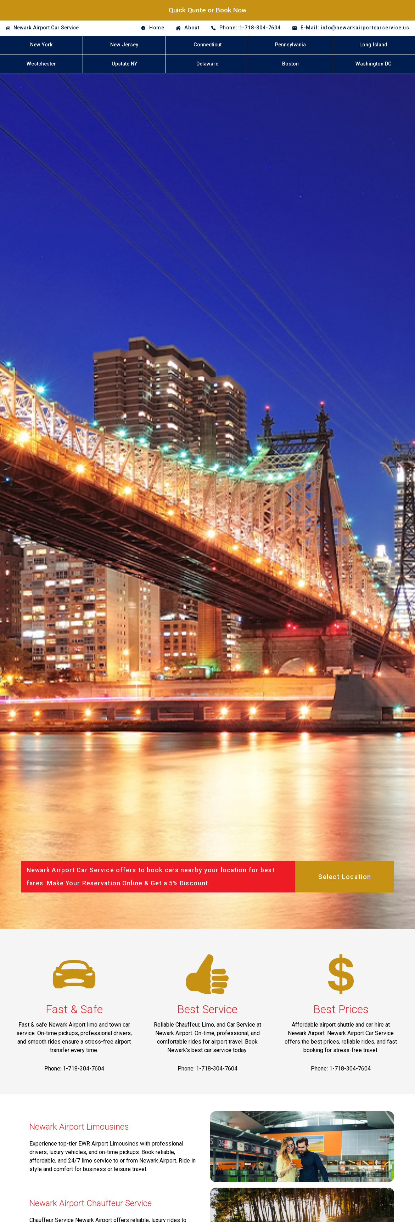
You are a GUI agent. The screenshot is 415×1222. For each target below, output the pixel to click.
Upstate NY (124, 64)
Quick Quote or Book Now (208, 10)
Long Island (373, 45)
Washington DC (373, 64)
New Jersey (124, 45)
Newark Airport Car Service (46, 28)
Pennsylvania (290, 45)
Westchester (41, 64)
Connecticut (207, 45)
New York (41, 45)
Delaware (207, 64)
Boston (290, 64)
